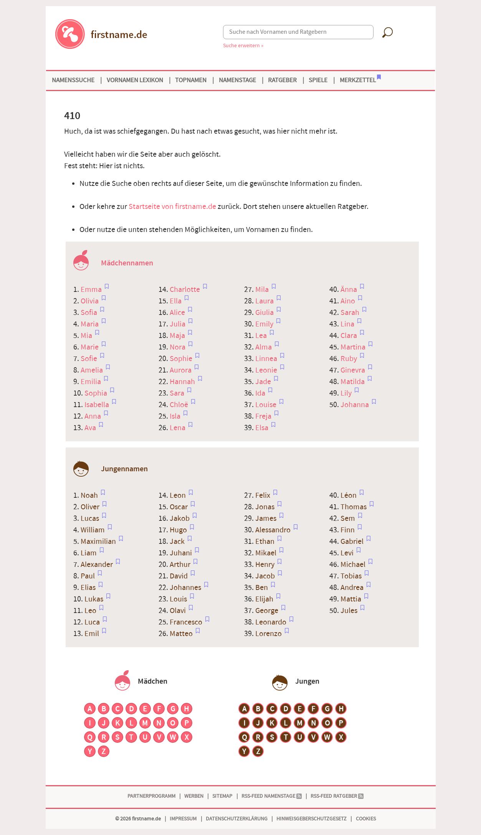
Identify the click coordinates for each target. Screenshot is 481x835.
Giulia (265, 313)
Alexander (97, 565)
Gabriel (353, 542)
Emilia (91, 382)
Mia (87, 336)
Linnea (267, 359)
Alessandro (273, 530)
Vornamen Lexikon (135, 80)
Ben (262, 588)
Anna (93, 416)
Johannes (186, 588)
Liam (89, 553)
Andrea (353, 588)
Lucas (91, 519)
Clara (350, 336)
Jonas (265, 507)
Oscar (179, 507)
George (267, 611)
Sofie (90, 359)
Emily (265, 324)
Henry (265, 565)
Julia (178, 324)
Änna (350, 290)
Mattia (352, 599)
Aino (349, 301)
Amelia (92, 370)
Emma (92, 290)
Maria (90, 324)
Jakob (180, 519)
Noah (90, 495)
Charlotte (186, 290)
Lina (348, 324)
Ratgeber (282, 80)
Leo (91, 611)
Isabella (97, 405)
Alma (264, 347)
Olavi (178, 611)
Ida (261, 393)
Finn (348, 530)
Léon (349, 495)
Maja (178, 336)
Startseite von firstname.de (172, 207)
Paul (88, 576)
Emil (92, 634)
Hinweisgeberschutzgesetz (311, 818)
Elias (89, 588)
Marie (90, 347)
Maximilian (99, 542)
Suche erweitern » (243, 45)
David (179, 576)
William (93, 530)
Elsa (262, 428)
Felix (263, 495)
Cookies (366, 818)
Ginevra (354, 370)
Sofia (90, 313)
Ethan (265, 542)
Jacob (265, 576)
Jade (264, 382)
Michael (354, 565)
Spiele (318, 80)
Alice (178, 313)
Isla (176, 416)
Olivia (90, 301)
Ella (176, 301)
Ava (91, 428)
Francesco (187, 622)
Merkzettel (360, 79)
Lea (261, 336)
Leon (178, 495)
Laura (265, 301)
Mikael (266, 553)
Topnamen (191, 80)
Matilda (353, 382)
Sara (178, 393)
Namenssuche (73, 80)
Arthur (181, 565)
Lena (178, 428)
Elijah (265, 599)
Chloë (180, 405)
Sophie (182, 359)
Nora (178, 347)
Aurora (181, 370)
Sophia (96, 393)
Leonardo (271, 622)
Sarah (351, 313)
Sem (349, 519)
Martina (354, 347)
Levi (348, 553)
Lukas (94, 599)
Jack (178, 542)
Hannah (183, 382)
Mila (262, 290)
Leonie (267, 370)
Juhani (181, 553)
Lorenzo (269, 634)
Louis (179, 599)
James (266, 519)
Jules (350, 611)
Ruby (350, 359)
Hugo (179, 530)
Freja (264, 416)
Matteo (182, 634)
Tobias (352, 576)
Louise (266, 405)
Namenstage (237, 80)
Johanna (355, 405)
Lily (347, 393)
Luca (92, 622)
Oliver (91, 507)
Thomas (354, 507)
